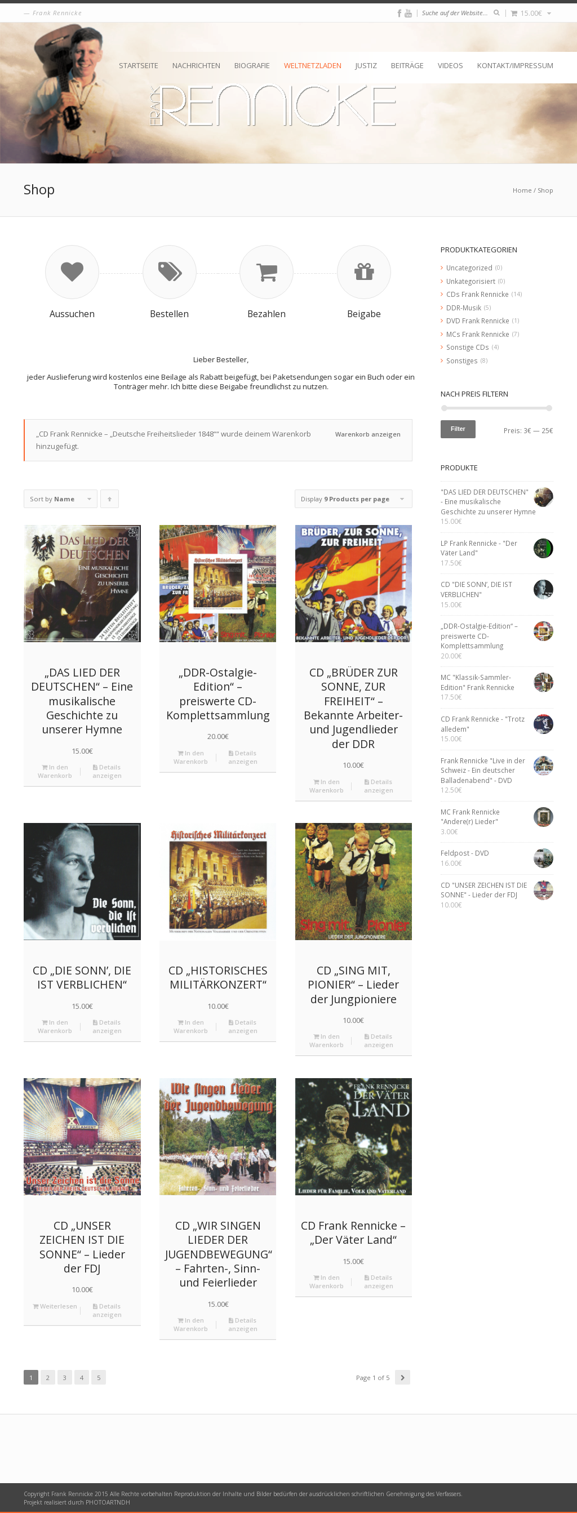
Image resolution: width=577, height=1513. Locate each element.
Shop (545, 190)
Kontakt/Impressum (515, 65)
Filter (458, 428)
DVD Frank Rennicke (477, 320)
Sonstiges (462, 360)
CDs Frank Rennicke (477, 294)
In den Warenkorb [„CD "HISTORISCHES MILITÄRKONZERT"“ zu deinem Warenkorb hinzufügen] (191, 1026)
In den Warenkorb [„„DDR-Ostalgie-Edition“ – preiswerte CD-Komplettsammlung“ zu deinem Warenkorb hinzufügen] (191, 757)
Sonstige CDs (467, 346)
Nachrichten (196, 65)
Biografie (252, 65)
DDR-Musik (463, 307)
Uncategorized (469, 267)
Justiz (366, 65)
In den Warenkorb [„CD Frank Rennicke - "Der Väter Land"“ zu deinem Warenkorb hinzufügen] (326, 1281)
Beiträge (407, 65)
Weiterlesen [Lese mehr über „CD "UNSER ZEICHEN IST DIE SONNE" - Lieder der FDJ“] (55, 1306)
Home (522, 190)
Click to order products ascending (110, 501)
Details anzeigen (107, 771)
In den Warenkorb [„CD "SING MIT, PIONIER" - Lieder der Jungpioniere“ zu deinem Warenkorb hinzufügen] (326, 1040)
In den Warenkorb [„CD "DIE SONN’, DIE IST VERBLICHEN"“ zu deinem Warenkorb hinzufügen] (55, 1026)
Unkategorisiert (470, 281)
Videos (450, 65)
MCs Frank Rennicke (477, 334)
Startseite (138, 65)
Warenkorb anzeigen (368, 434)
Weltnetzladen (312, 65)
